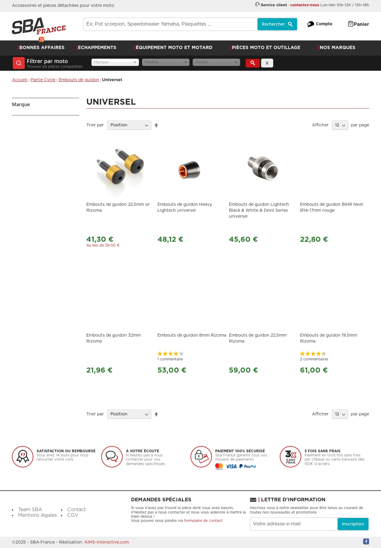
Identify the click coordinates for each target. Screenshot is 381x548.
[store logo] (38, 26)
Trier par (95, 125)
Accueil (19, 80)
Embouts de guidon (79, 80)
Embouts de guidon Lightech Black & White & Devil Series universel (259, 210)
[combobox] (190, 24)
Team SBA (30, 509)
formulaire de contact (203, 520)
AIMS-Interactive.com (106, 542)
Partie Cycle (43, 80)
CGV (72, 515)
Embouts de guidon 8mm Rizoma (191, 335)
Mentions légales (37, 515)
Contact (76, 509)
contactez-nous (304, 5)
